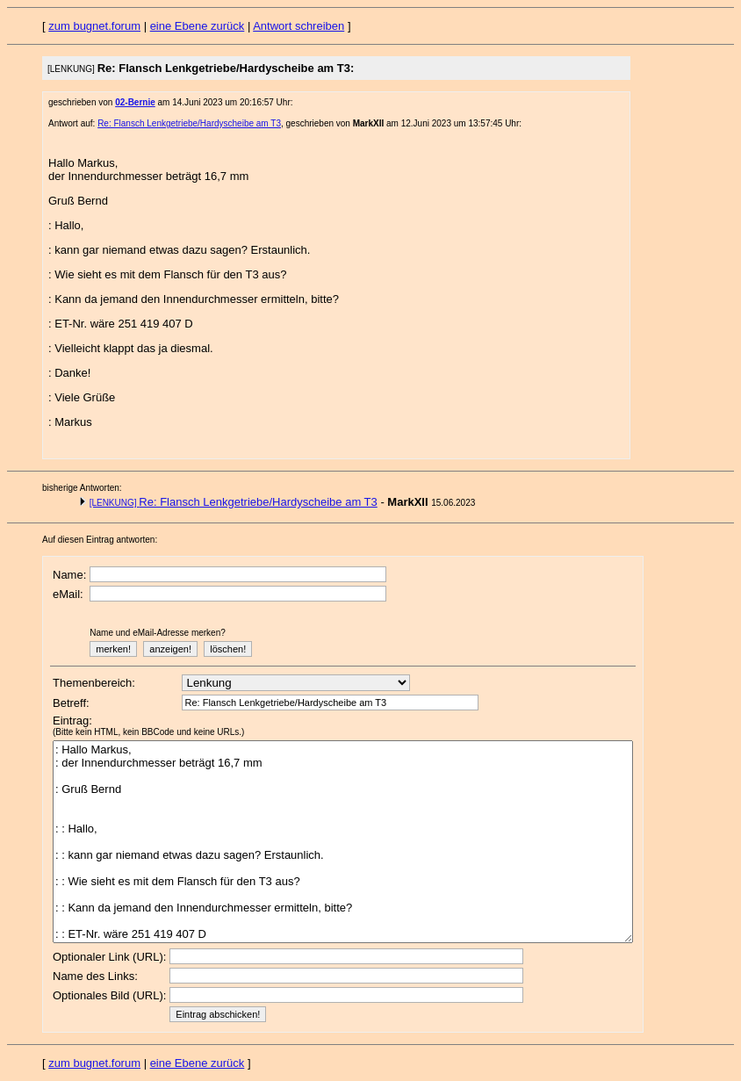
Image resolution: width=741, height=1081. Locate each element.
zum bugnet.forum (94, 25)
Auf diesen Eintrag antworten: (99, 539)
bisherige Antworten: (82, 488)
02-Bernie (135, 102)
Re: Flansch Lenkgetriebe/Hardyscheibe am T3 (189, 123)
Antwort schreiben (298, 25)
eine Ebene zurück (197, 25)
